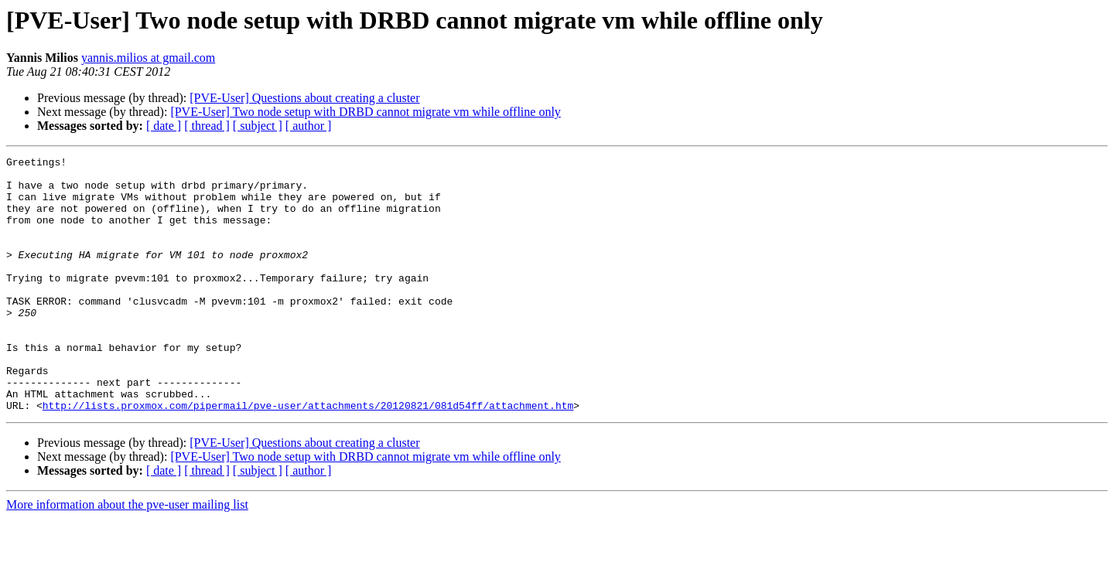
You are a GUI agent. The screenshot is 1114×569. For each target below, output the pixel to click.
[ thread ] (207, 125)
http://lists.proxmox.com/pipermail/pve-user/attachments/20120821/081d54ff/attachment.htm (308, 456)
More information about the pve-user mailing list (127, 555)
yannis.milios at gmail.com (148, 57)
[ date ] (163, 125)
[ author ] (308, 125)
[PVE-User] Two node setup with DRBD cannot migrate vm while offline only (365, 111)
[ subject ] (257, 125)
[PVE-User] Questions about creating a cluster (304, 97)
